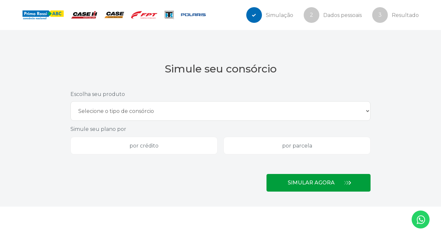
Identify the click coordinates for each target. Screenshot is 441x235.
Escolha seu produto (97, 94)
